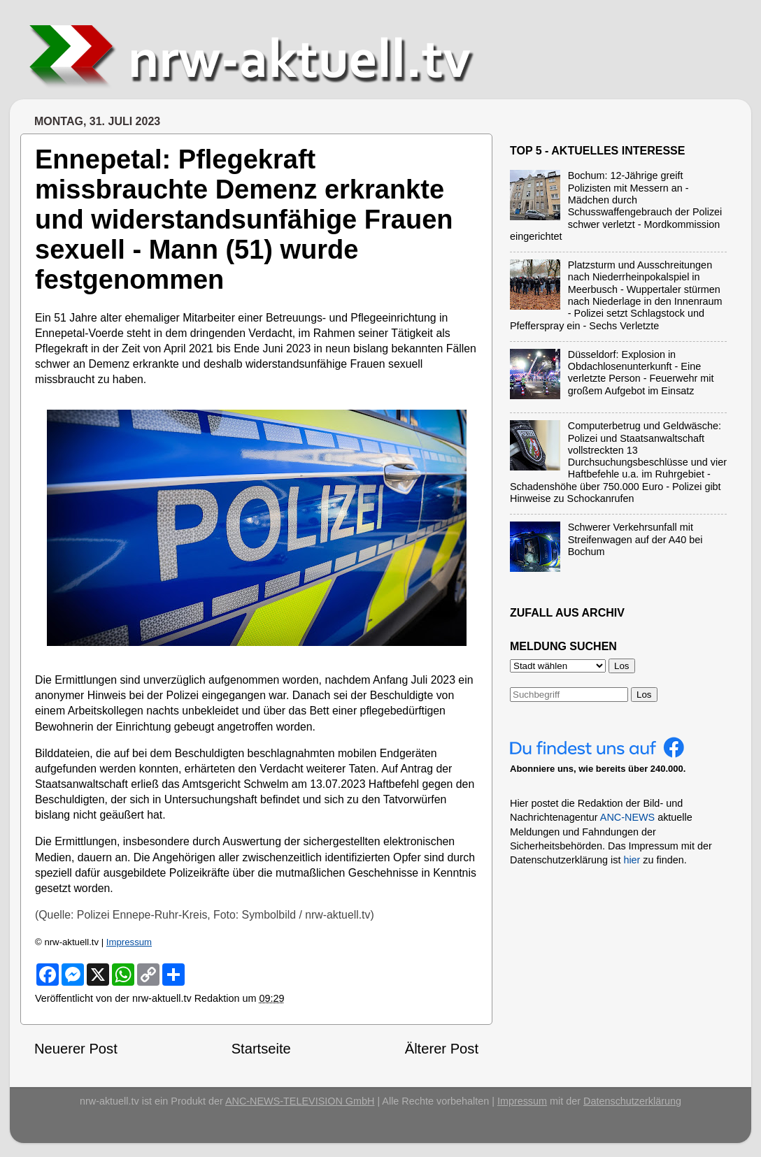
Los (644, 694)
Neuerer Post (76, 1048)
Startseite (261, 1048)
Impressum (129, 942)
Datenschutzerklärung (632, 1101)
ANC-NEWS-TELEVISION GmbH (300, 1101)
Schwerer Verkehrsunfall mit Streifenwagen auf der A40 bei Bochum (635, 539)
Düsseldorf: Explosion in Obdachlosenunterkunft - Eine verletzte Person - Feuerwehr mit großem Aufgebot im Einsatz (641, 372)
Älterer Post (441, 1048)
